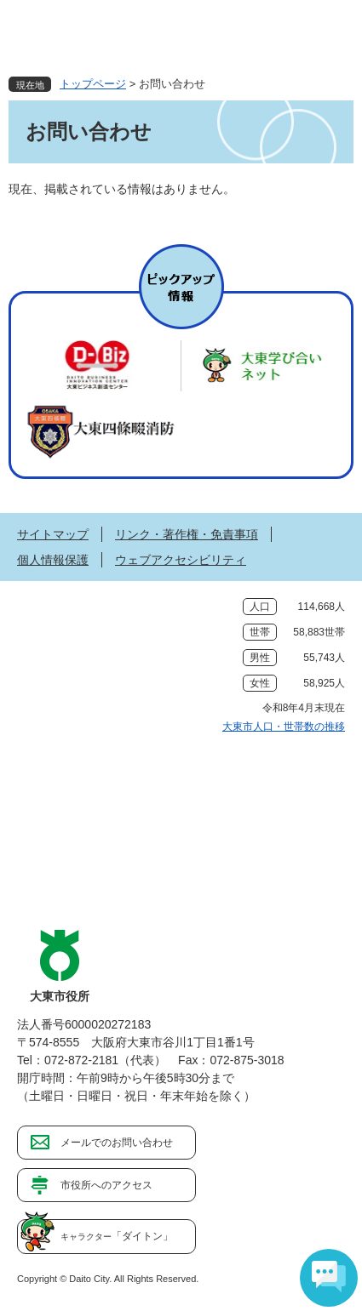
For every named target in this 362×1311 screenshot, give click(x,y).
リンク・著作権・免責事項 (186, 534)
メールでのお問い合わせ (116, 1143)
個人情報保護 (53, 560)
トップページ (93, 83)
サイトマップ (53, 534)
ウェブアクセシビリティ (180, 560)
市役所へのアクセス (106, 1185)
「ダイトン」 (116, 1236)
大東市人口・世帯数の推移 (283, 726)
